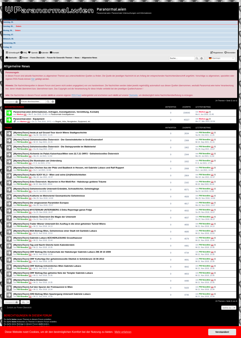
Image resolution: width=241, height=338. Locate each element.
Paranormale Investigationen (62, 114)
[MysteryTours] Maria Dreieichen (30, 280)
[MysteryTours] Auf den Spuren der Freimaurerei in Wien (43, 287)
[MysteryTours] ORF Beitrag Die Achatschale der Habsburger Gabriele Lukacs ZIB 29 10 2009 (62, 252)
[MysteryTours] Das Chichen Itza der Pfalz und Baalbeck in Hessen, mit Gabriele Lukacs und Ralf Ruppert (68, 167)
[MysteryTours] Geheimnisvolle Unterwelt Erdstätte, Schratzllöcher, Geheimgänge (56, 188)
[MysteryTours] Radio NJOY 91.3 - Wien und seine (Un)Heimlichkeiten (49, 174)
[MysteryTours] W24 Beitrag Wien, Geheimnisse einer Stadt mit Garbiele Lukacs (55, 231)
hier (33, 79)
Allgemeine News (17, 66)
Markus (20, 114)
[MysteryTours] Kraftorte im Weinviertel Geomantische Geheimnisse (49, 195)
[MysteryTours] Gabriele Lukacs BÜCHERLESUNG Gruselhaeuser (47, 238)
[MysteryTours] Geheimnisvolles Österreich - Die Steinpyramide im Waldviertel (54, 146)
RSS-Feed (76, 95)
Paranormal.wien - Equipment (28, 119)
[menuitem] (23, 53)
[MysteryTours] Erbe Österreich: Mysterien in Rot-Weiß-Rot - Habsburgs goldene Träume (59, 181)
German (214, 58)
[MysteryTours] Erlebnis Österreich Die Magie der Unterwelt (44, 217)
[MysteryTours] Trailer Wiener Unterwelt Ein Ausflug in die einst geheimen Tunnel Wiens (59, 224)
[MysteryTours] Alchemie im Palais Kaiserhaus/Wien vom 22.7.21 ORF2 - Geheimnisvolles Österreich (66, 153)
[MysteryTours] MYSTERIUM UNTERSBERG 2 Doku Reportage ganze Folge (52, 210)
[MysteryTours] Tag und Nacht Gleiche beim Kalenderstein (43, 245)
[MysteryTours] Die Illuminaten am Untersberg (37, 160)
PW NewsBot (22, 135)
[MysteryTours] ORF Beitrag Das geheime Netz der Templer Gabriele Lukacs (53, 273)
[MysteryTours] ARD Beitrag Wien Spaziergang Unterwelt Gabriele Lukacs (52, 294)
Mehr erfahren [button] (122, 331)
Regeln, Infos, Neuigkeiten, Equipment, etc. (73, 121)
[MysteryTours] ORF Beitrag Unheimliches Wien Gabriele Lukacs (47, 266)
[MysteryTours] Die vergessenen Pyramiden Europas (41, 202)
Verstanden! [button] (222, 332)
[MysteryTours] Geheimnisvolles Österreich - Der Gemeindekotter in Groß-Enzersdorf (58, 139)
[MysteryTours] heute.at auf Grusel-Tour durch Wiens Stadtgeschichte (50, 132)
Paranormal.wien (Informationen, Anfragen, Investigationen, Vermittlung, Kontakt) (56, 112)
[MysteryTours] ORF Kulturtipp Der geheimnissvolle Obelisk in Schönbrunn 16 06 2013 (58, 259)
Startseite (133, 95)
